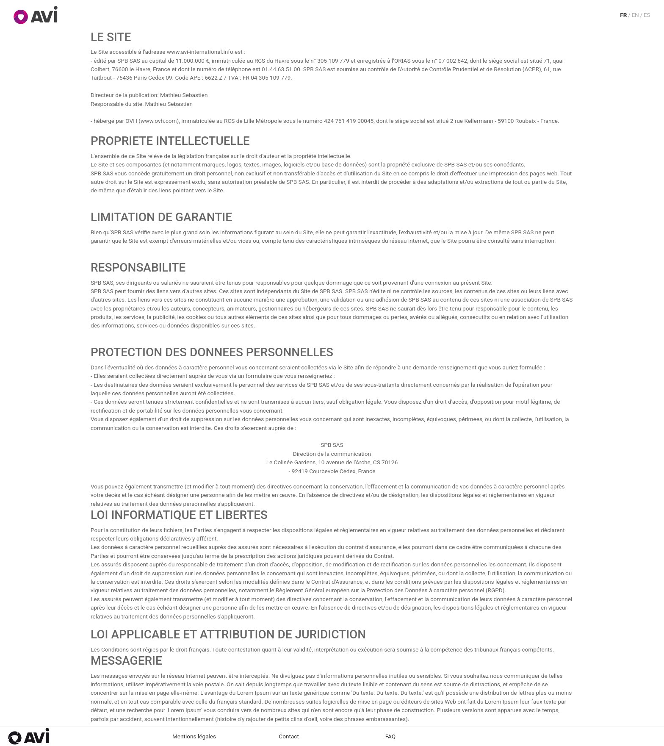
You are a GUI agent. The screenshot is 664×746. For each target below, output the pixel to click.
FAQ (390, 736)
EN (635, 14)
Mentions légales (194, 736)
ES (647, 14)
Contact (289, 736)
